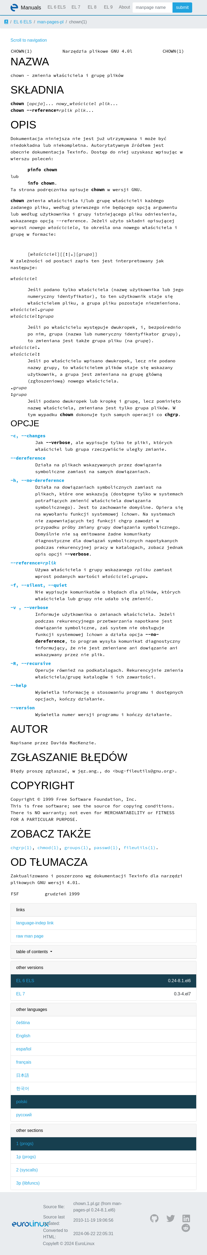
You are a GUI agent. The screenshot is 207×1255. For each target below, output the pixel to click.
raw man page (29, 936)
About (124, 7)
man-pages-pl (50, 22)
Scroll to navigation (29, 40)
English (23, 1036)
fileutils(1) (139, 847)
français (23, 1062)
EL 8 (92, 7)
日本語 (22, 1075)
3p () (28, 1183)
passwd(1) (106, 847)
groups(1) (76, 847)
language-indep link (35, 923)
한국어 (22, 1088)
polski (21, 1101)
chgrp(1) (21, 847)
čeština (23, 1022)
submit (182, 7)
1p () (26, 1156)
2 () (27, 1170)
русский (24, 1115)
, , (39, 585)
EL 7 (75, 7)
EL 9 (108, 7)
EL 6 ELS (57, 7)
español (23, 1049)
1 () (24, 1143)
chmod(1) (48, 847)
